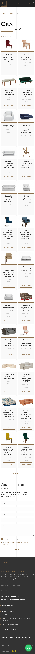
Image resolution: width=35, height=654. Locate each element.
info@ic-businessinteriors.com (11, 624)
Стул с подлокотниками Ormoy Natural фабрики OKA (26, 57)
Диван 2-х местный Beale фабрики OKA (26, 269)
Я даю (17, 543)
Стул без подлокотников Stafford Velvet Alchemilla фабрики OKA (8, 451)
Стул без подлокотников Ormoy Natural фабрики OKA (26, 342)
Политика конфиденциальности (10, 587)
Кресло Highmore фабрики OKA (26, 198)
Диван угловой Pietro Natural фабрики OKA (9, 376)
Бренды (12, 14)
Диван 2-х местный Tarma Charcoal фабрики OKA (26, 308)
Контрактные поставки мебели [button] (13, 600)
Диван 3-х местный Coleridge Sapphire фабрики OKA (26, 128)
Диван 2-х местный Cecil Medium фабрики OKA (9, 164)
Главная (3, 14)
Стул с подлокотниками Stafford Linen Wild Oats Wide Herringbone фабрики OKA (9, 271)
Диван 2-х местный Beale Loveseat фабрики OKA (8, 308)
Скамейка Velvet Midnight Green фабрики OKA (26, 93)
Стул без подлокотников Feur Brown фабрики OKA (26, 164)
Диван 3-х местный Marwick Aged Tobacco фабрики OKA (26, 414)
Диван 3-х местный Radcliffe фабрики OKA (9, 199)
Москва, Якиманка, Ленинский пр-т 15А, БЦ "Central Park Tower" (17, 619)
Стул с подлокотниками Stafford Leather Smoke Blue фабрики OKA (26, 234)
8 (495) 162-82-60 (8, 605)
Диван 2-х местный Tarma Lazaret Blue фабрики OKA (8, 413)
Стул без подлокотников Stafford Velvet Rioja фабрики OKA (8, 57)
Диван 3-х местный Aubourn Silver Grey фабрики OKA (26, 378)
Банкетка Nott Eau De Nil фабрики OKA (8, 92)
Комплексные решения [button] (10, 596)
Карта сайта (4, 590)
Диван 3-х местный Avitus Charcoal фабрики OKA (8, 342)
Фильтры (6, 36)
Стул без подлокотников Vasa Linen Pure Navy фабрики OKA (8, 234)
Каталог (15, 4)
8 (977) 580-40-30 (8, 612)
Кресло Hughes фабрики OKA (8, 126)
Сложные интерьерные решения (11, 640)
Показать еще (17, 473)
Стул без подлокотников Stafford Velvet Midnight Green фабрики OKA (26, 451)
